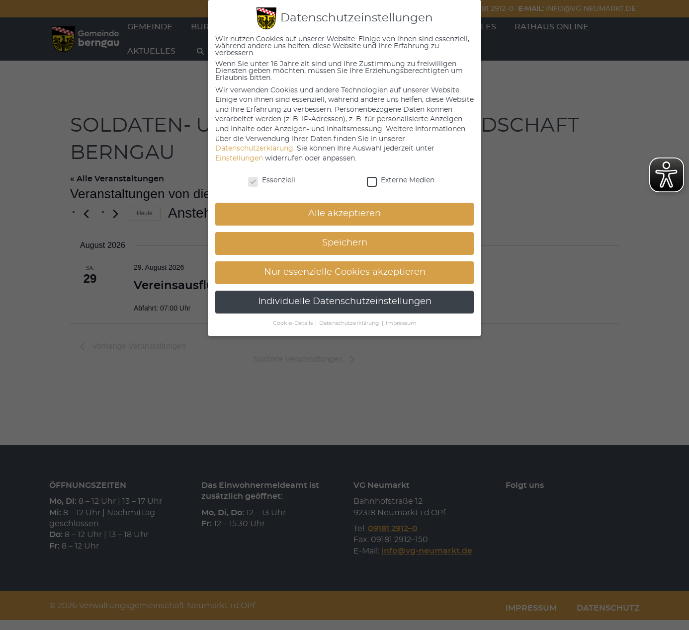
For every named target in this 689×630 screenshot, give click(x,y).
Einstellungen (239, 158)
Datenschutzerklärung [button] (350, 323)
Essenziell (271, 180)
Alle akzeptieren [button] (344, 213)
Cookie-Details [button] (293, 323)
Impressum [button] (401, 323)
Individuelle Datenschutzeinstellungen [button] (344, 301)
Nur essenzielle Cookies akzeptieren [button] (345, 272)
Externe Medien (400, 180)
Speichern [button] (344, 242)
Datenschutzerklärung (254, 148)
